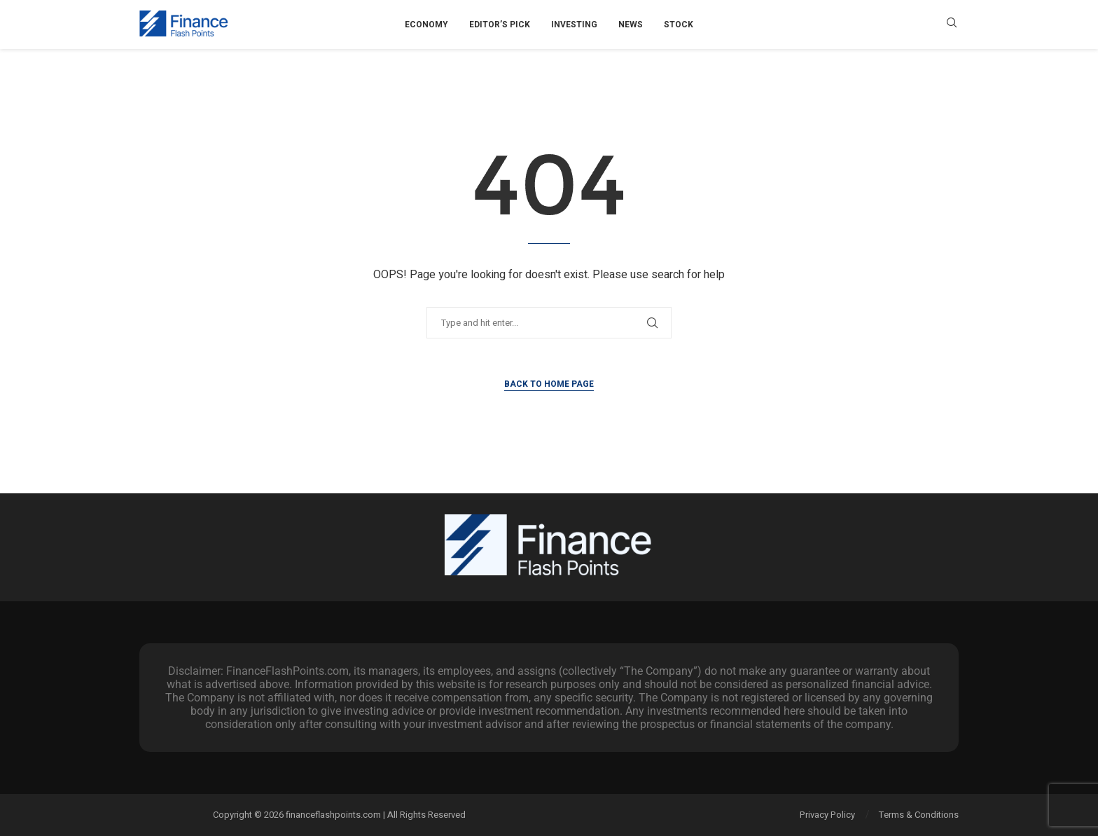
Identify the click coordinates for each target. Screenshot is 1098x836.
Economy (426, 24)
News (630, 24)
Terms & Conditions (919, 814)
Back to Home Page (549, 384)
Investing (574, 24)
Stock (678, 24)
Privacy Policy (827, 814)
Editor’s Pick (499, 24)
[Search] (952, 25)
